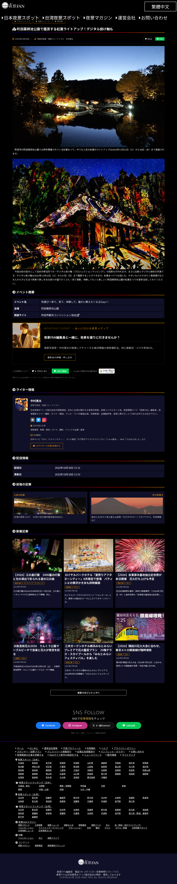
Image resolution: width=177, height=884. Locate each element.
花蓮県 (90, 801)
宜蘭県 (76, 801)
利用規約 (91, 748)
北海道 (21, 763)
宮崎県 (76, 777)
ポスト (148, 39)
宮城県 (62, 763)
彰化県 (35, 801)
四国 (61, 789)
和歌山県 (146, 770)
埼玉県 (49, 766)
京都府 (90, 770)
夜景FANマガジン (27, 822)
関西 (20, 789)
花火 (108, 825)
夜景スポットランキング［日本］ (35, 782)
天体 (89, 828)
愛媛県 (118, 774)
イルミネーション (26, 828)
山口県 (76, 774)
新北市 (35, 798)
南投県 (49, 801)
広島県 (62, 774)
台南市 (118, 798)
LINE (160, 39)
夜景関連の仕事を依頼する (30, 755)
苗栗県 (62, 801)
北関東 (42, 786)
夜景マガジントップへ (88, 692)
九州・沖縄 (85, 789)
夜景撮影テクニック (56, 845)
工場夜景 (38, 825)
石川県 (132, 766)
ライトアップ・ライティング (51, 828)
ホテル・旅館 (121, 828)
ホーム (20, 748)
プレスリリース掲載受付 (59, 751)
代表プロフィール (72, 748)
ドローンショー (75, 828)
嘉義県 (35, 813)
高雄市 (132, 798)
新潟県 (76, 766)
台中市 (104, 798)
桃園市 (49, 798)
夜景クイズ (96, 825)
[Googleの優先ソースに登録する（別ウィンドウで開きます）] (107, 371)
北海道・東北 (24, 786)
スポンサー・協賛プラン (29, 751)
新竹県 (90, 798)
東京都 (21, 766)
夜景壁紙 (38, 845)
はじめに (33, 748)
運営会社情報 (50, 748)
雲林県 (21, 813)
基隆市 (62, 798)
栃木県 (132, 763)
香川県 (104, 774)
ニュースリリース (93, 755)
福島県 (104, 763)
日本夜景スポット (21, 17)
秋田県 (76, 763)
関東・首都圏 (65, 786)
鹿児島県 (91, 777)
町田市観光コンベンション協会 (60, 315)
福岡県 (145, 774)
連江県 (132, 801)
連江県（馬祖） (135, 813)
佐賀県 (21, 777)
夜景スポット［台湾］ (29, 794)
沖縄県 (104, 777)
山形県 (90, 763)
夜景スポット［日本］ (29, 759)
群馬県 (145, 763)
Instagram (75, 725)
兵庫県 (104, 770)
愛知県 (21, 770)
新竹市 (76, 798)
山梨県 (90, 766)
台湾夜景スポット (62, 17)
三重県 (62, 770)
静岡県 (49, 770)
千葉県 (62, 766)
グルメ (107, 828)
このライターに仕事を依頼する (46, 446)
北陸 (103, 786)
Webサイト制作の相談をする (63, 755)
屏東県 (145, 798)
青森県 (35, 763)
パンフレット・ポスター (113, 751)
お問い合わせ (154, 17)
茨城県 (118, 763)
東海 (124, 786)
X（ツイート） (40, 371)
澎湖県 (104, 801)
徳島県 (90, 774)
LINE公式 (129, 725)
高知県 (132, 774)
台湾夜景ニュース (25, 830)
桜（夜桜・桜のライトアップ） (128, 825)
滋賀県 (118, 770)
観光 (98, 828)
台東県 (21, 801)
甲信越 (83, 786)
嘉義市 (35, 817)
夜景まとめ (69, 825)
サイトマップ (128, 755)
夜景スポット (24, 825)
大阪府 (76, 770)
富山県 (118, 766)
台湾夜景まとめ (45, 830)
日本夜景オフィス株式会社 (81, 875)
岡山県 (49, 774)
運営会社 (127, 17)
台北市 (21, 798)
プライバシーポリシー (125, 748)
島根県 (35, 774)
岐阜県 (35, 770)
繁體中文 (160, 6)
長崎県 (35, 777)
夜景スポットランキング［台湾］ (35, 806)
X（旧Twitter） (102, 725)
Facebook (48, 725)
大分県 (62, 777)
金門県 (118, 801)
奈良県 (132, 770)
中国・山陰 (44, 789)
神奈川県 (36, 766)
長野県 (104, 766)
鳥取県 (21, 774)
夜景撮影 (82, 825)
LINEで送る (60, 371)
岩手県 (49, 763)
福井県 (145, 766)
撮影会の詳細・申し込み (60, 357)
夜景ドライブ (53, 838)
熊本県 (49, 777)
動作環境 (111, 755)
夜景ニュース (53, 825)
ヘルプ (104, 748)
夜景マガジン (99, 17)
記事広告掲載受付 (86, 751)
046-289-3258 (86, 872)
